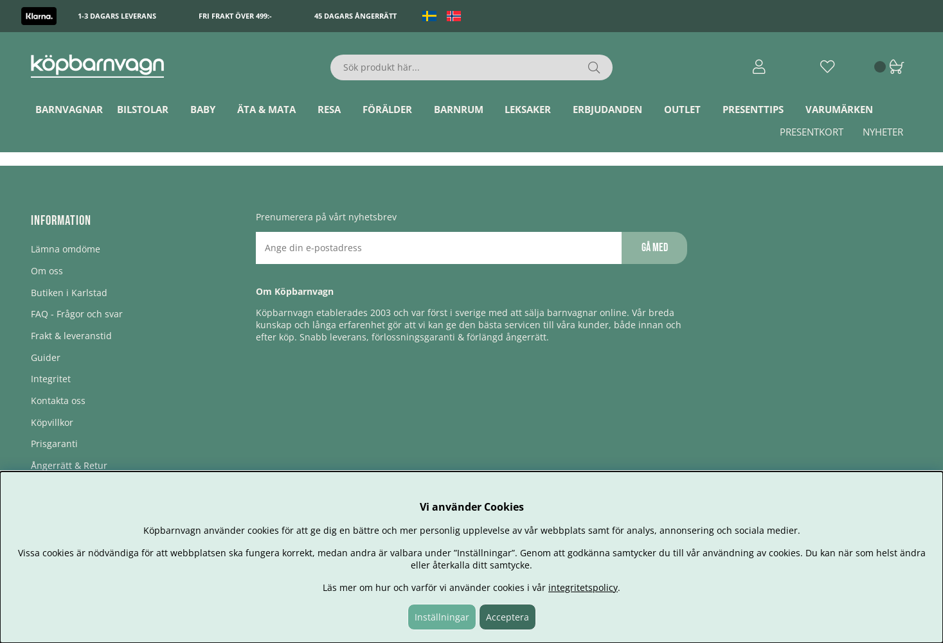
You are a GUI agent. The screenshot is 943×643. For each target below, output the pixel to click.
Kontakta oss (58, 400)
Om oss (47, 271)
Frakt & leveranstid (71, 336)
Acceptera (507, 617)
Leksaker (528, 109)
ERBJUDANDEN (607, 109)
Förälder (387, 109)
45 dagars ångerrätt (355, 16)
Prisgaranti (54, 443)
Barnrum (458, 109)
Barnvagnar (69, 109)
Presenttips (753, 109)
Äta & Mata (266, 109)
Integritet (51, 379)
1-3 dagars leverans (117, 16)
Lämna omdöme (65, 249)
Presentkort (811, 131)
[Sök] (471, 67)
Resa (329, 109)
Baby (202, 109)
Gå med (655, 247)
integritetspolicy (583, 587)
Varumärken (839, 109)
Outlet (682, 109)
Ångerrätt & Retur (69, 465)
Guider (45, 357)
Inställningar (442, 617)
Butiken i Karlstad (69, 292)
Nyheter (883, 131)
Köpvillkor (52, 422)
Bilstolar (142, 109)
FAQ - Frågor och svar (77, 314)
